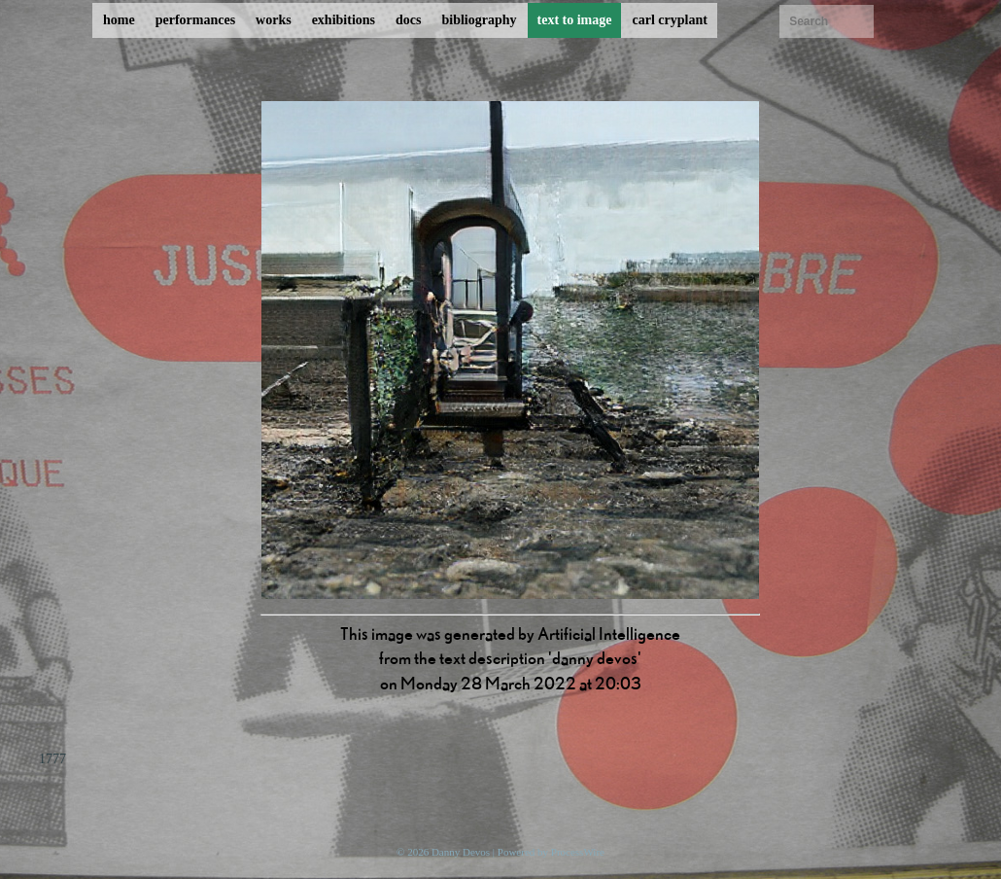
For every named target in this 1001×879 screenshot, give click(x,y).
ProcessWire (577, 852)
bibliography (478, 20)
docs (408, 20)
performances (195, 20)
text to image (574, 20)
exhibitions (343, 20)
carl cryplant (669, 20)
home (119, 20)
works (274, 20)
